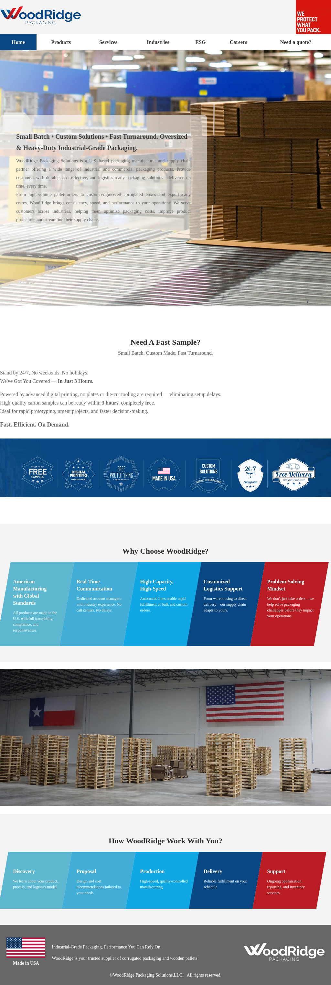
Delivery (213, 871)
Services (108, 42)
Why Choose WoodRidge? (165, 551)
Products (61, 42)
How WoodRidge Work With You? (165, 841)
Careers (238, 42)
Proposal (86, 871)
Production (152, 871)
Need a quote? (296, 42)
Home (18, 42)
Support (276, 871)
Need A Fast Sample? (166, 342)
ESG (200, 42)
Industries (158, 42)
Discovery (24, 871)
